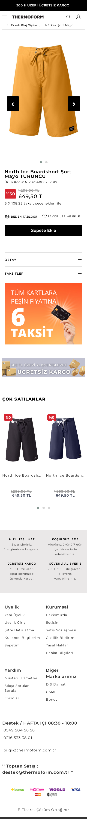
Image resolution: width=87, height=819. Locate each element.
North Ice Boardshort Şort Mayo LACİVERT (65, 475)
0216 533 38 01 (17, 738)
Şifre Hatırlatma (19, 630)
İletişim (53, 622)
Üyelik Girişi (16, 622)
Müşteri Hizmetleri (22, 678)
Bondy (52, 699)
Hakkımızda (56, 615)
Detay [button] (10, 260)
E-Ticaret (26, 810)
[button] (43, 203)
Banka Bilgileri (59, 653)
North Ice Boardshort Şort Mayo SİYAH (21, 475)
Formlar (12, 698)
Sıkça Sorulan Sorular (17, 688)
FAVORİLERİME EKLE (64, 216)
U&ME (51, 692)
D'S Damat (56, 684)
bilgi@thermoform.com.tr (29, 750)
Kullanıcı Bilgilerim (22, 638)
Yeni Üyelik (15, 615)
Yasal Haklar (57, 645)
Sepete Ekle (43, 230)
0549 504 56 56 (18, 730)
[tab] (43, 260)
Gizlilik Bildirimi (61, 638)
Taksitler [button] (14, 273)
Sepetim (12, 645)
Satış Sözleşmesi (61, 630)
